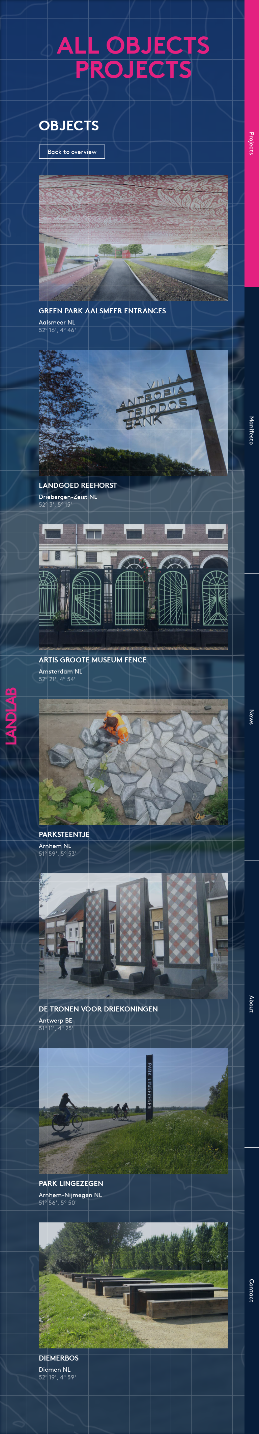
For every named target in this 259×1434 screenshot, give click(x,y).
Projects (252, 143)
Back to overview (72, 151)
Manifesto (252, 430)
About (252, 1004)
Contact (252, 1291)
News (252, 717)
